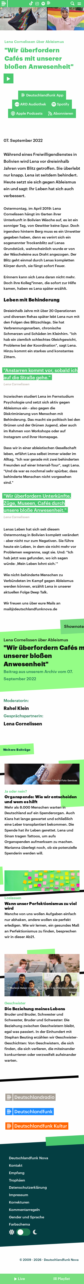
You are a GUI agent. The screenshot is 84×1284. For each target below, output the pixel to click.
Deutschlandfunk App (42, 95)
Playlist (64, 1278)
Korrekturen (19, 1202)
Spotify (60, 104)
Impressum (18, 1195)
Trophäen (17, 1180)
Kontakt (15, 1165)
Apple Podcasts (27, 113)
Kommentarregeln (24, 1209)
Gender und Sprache (26, 1217)
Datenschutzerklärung (28, 1187)
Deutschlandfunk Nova (28, 1158)
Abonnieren (60, 113)
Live (21, 1278)
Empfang (16, 1172)
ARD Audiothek (30, 104)
